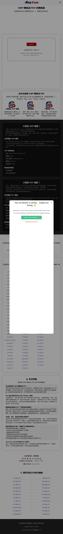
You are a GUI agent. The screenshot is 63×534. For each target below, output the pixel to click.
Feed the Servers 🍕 (31, 217)
